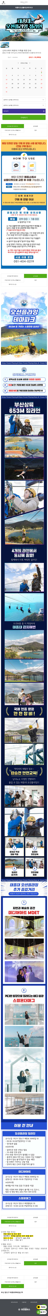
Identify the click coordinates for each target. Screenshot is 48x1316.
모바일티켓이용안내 (12, 126)
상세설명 (35, 126)
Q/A (36, 130)
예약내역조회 (14, 1302)
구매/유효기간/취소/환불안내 (13, 130)
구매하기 (24, 117)
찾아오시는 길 (12, 134)
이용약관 (24, 1302)
